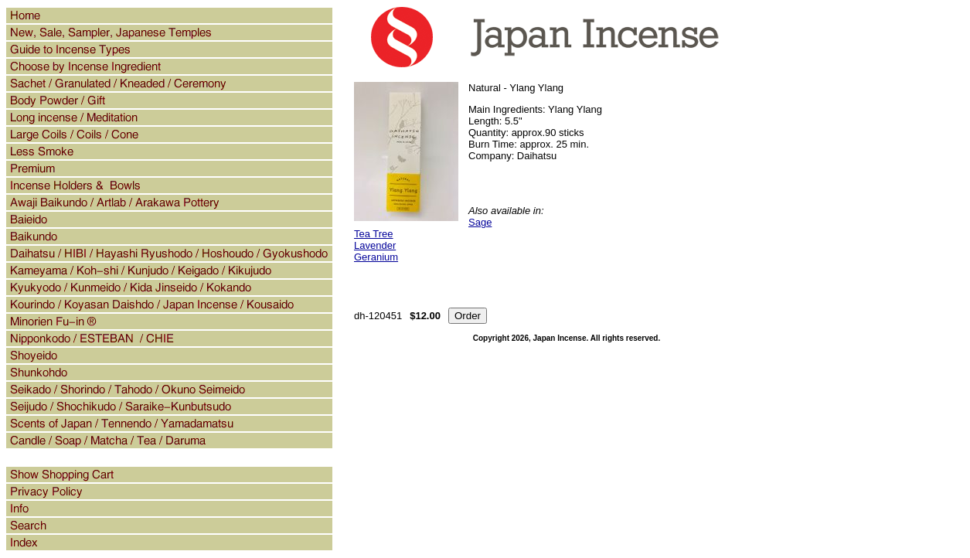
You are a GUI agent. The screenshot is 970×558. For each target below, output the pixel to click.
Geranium (376, 257)
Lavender (375, 245)
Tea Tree (373, 234)
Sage (480, 222)
